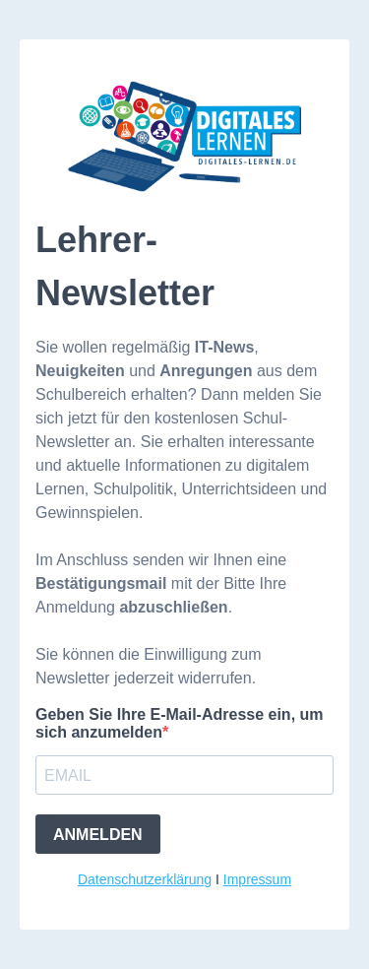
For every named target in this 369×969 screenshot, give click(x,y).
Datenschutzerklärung (145, 879)
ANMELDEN (98, 834)
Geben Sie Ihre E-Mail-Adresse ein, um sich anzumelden (179, 723)
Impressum (257, 879)
